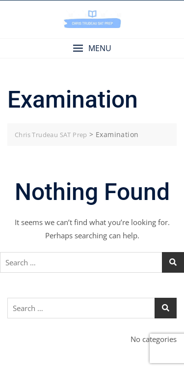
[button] (92, 48)
